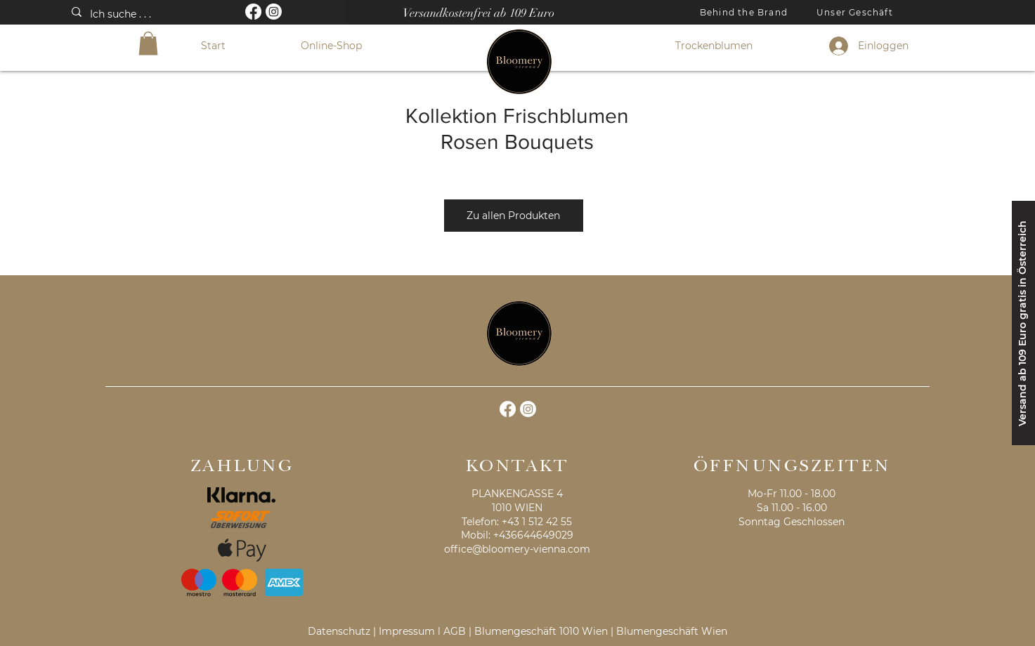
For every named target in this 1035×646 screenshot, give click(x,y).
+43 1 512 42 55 (537, 521)
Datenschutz (339, 631)
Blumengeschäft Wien (671, 631)
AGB (454, 631)
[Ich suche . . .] (148, 14)
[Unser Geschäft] (855, 12)
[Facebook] (253, 12)
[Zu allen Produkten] (513, 215)
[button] (148, 43)
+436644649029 (533, 535)
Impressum (407, 631)
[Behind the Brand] (744, 12)
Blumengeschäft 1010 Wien (541, 631)
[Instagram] (274, 12)
